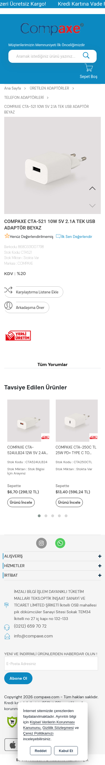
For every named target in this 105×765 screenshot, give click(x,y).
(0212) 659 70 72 (30, 626)
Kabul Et (66, 751)
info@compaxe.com (33, 636)
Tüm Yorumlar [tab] (53, 364)
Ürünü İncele (21, 502)
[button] (92, 188)
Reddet (40, 751)
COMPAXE (25, 263)
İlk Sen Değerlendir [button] (73, 236)
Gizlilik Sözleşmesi (58, 728)
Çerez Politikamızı (38, 733)
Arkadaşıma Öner (24, 306)
